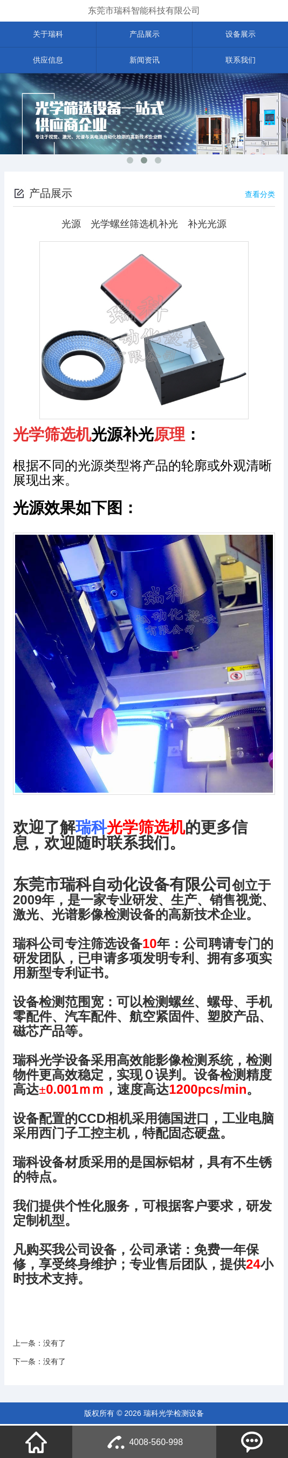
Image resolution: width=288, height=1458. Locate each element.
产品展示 (144, 34)
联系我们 (240, 61)
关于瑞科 (48, 34)
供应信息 (48, 61)
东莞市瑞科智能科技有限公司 (144, 10)
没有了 (54, 1344)
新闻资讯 (144, 61)
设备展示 (240, 34)
